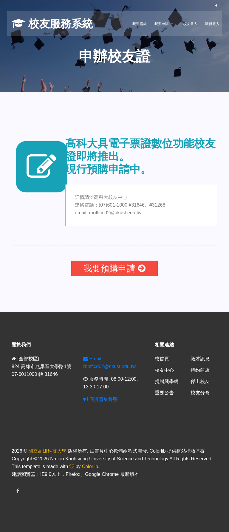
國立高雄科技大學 (47, 450)
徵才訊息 (200, 358)
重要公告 (164, 392)
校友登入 (190, 24)
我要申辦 (161, 24)
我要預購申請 (114, 268)
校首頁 (162, 358)
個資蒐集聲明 (100, 399)
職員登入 (212, 24)
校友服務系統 (52, 24)
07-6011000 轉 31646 (35, 374)
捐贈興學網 (167, 381)
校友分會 (200, 392)
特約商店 (200, 370)
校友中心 (164, 370)
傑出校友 (200, 381)
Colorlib (90, 466)
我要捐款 (139, 24)
